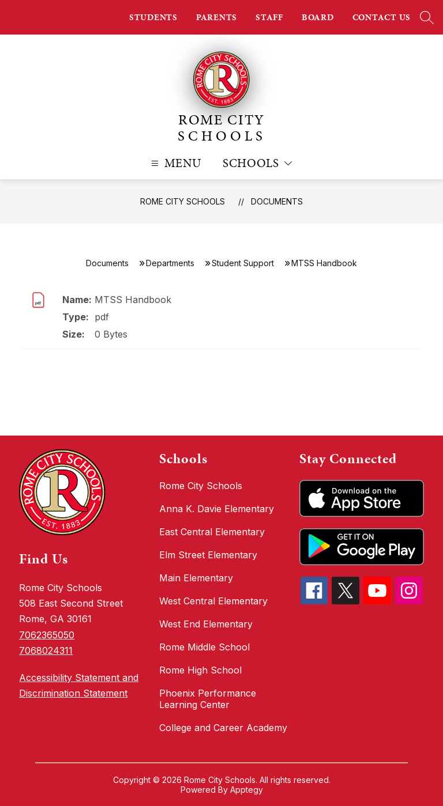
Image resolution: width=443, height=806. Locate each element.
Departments (170, 263)
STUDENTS (153, 17)
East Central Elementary (212, 532)
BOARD (318, 17)
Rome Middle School (204, 647)
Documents (277, 201)
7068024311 (46, 650)
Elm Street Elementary (208, 555)
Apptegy (246, 789)
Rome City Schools (182, 201)
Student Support (243, 263)
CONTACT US (381, 17)
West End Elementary (206, 624)
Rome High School (200, 670)
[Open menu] (175, 163)
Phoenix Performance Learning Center (207, 698)
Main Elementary (196, 578)
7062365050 (46, 635)
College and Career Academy (223, 727)
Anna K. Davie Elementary (216, 508)
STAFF (269, 17)
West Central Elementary (213, 601)
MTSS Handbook (133, 299)
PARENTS (216, 17)
